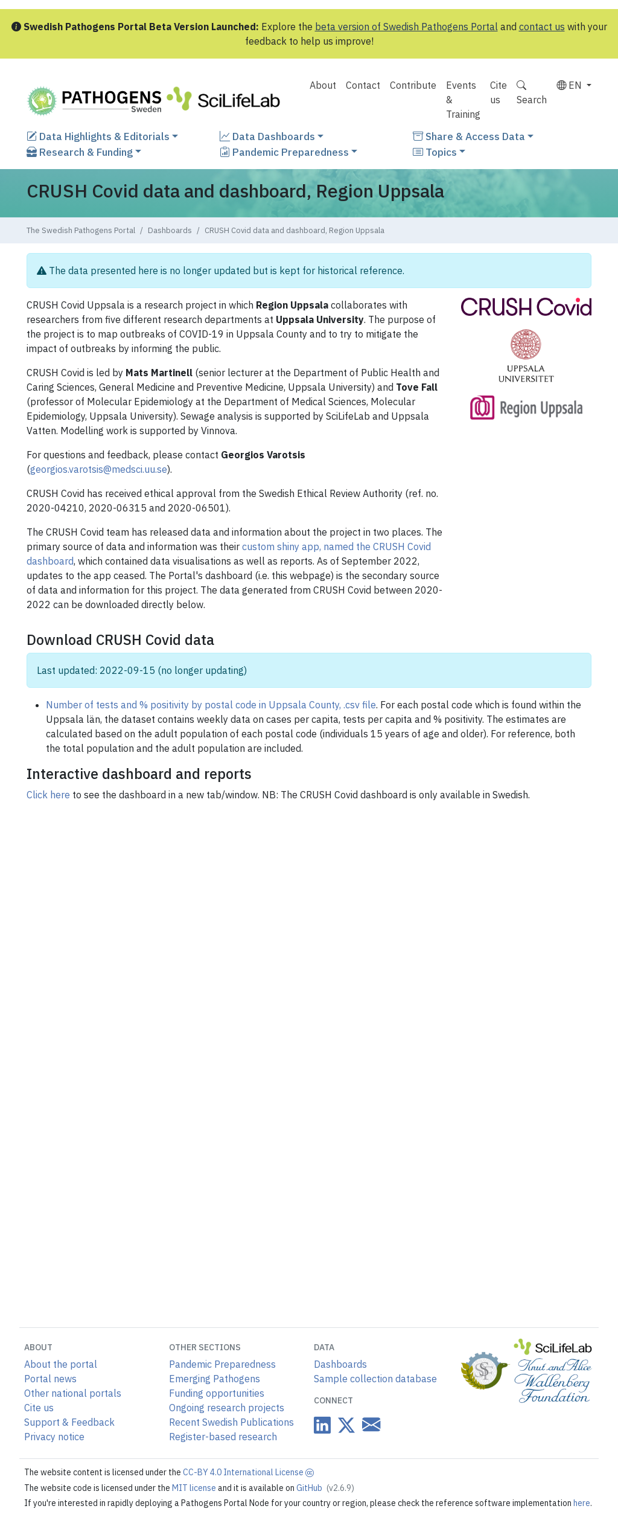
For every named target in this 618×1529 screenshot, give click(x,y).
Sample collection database (375, 1379)
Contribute (413, 85)
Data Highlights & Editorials (98, 136)
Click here (48, 795)
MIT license (195, 1488)
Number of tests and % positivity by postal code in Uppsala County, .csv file (211, 705)
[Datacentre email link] (368, 1424)
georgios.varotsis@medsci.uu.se (98, 469)
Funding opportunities (216, 1393)
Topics (435, 152)
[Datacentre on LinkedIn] (322, 1425)
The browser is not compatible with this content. (309, 1053)
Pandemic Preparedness (284, 152)
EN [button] (570, 85)
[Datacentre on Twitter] (344, 1425)
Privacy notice (54, 1437)
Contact (363, 85)
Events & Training (463, 99)
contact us (542, 27)
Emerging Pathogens (214, 1379)
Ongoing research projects (226, 1408)
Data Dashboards (267, 136)
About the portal (60, 1364)
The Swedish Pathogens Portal (81, 230)
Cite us (498, 92)
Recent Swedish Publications (231, 1422)
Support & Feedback (69, 1422)
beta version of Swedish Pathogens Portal (406, 27)
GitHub (325, 1488)
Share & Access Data (469, 136)
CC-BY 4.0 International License (248, 1472)
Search (532, 92)
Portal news (50, 1379)
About (323, 85)
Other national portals (72, 1393)
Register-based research (223, 1437)
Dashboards (170, 230)
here (581, 1503)
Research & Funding (80, 152)
